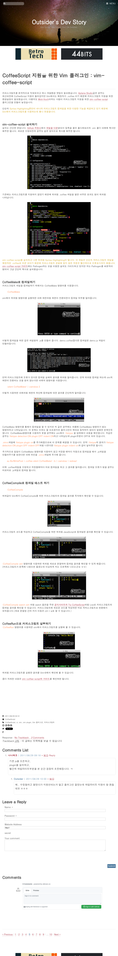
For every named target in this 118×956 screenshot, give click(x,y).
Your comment (12, 838)
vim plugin (27, 722)
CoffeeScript (10, 719)
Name (9, 807)
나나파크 (12, 755)
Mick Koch (43, 99)
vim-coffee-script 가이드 (15, 266)
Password (10, 815)
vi (17, 722)
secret (8, 832)
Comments (37, 737)
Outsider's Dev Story (59, 22)
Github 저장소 (34, 127)
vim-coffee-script (99, 99)
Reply (52, 755)
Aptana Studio (85, 92)
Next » (57, 934)
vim (20, 722)
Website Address (13, 824)
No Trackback (22, 737)
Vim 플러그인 (37, 722)
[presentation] (22, 856)
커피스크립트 (49, 722)
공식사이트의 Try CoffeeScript (69, 604)
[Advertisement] (59, 696)
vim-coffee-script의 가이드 (36, 678)
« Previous (7, 934)
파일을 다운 (52, 127)
